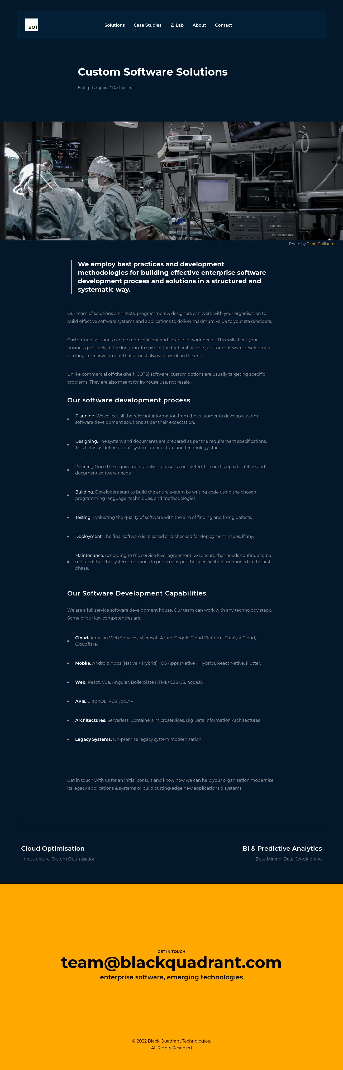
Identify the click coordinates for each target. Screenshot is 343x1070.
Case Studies (147, 25)
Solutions (114, 25)
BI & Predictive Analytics (282, 848)
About (199, 25)
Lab (177, 25)
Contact (223, 25)
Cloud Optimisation (53, 848)
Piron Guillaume (322, 243)
